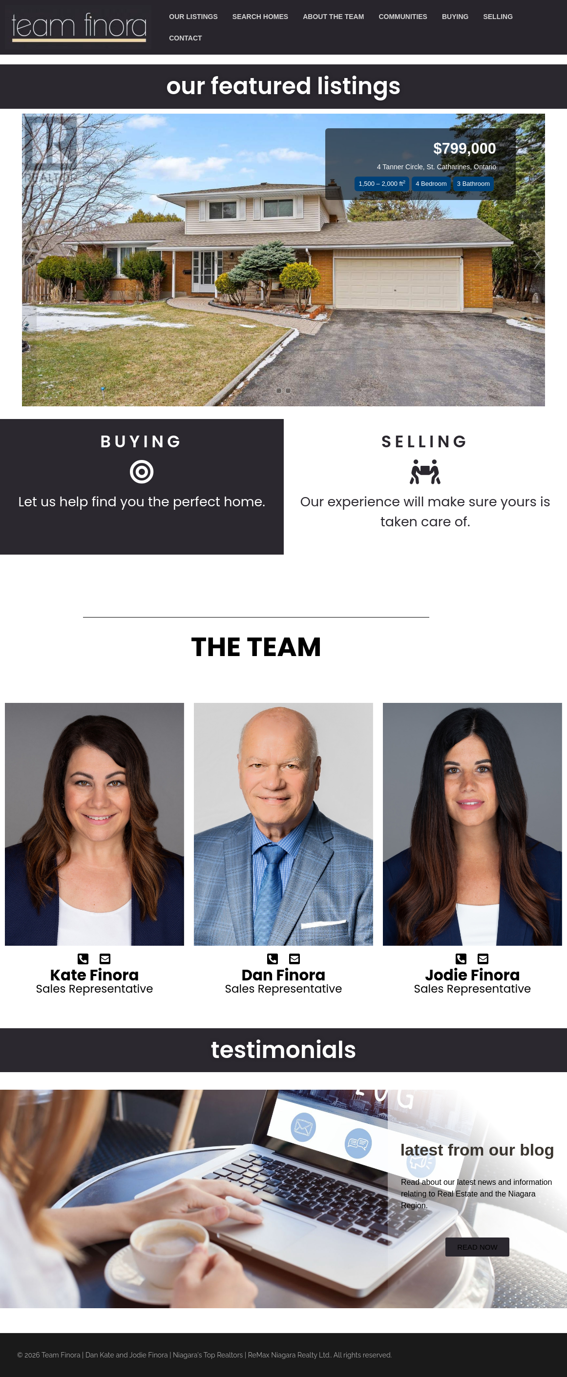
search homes (260, 16)
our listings (193, 16)
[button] (29, 260)
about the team (333, 16)
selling (498, 16)
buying (455, 16)
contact (185, 38)
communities (402, 16)
